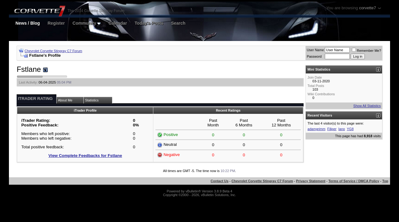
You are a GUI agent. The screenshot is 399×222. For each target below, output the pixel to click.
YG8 (350, 129)
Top (385, 181)
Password (314, 56)
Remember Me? (366, 50)
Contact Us (219, 181)
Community (87, 23)
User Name (315, 50)
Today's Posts (149, 23)
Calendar (117, 23)
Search (178, 23)
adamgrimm (316, 129)
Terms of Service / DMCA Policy (353, 181)
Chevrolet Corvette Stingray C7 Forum (53, 51)
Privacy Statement (310, 181)
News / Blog (27, 23)
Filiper (332, 129)
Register (56, 23)
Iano (341, 129)
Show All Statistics (367, 106)
